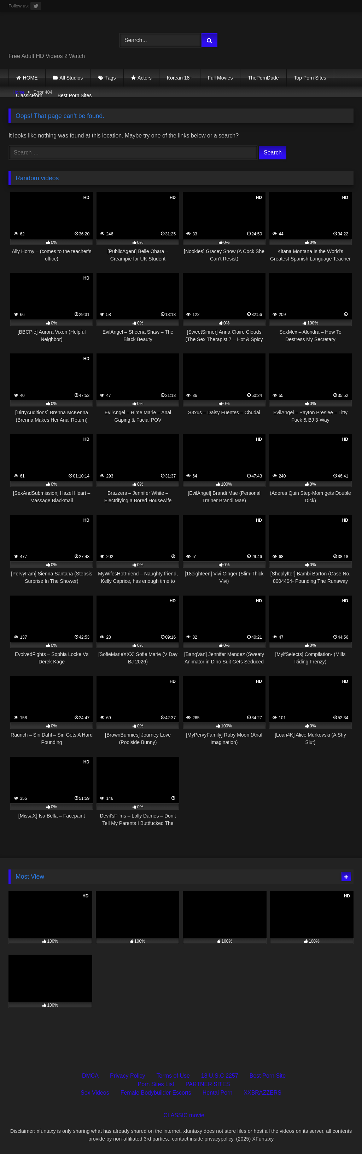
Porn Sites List (156, 1084)
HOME (30, 78)
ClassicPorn (29, 95)
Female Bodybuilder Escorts (156, 1093)
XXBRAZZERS (262, 1093)
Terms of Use (173, 1076)
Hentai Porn (218, 1093)
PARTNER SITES (208, 1084)
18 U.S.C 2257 (219, 1076)
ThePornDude (263, 78)
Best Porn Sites (75, 95)
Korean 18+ (180, 78)
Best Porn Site (268, 1076)
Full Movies (220, 78)
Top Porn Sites (310, 78)
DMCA (90, 1076)
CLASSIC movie (183, 1115)
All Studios (71, 78)
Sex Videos (95, 1093)
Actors (145, 78)
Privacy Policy (127, 1076)
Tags (110, 78)
